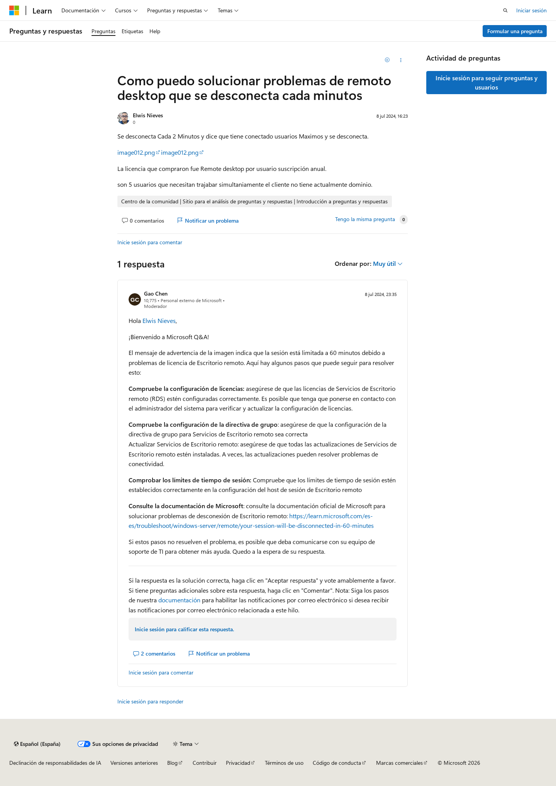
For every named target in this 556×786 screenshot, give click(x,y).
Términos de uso (284, 762)
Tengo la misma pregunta (365, 219)
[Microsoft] (14, 10)
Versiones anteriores (134, 762)
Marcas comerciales (399, 762)
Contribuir (205, 762)
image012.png (136, 152)
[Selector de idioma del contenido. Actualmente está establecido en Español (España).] (37, 744)
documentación (179, 600)
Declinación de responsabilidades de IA (55, 762)
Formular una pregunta (514, 31)
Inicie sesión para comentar (149, 242)
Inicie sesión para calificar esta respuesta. (184, 629)
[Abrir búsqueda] (505, 10)
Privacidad (238, 762)
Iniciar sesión (531, 10)
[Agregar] (387, 60)
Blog (172, 762)
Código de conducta (337, 762)
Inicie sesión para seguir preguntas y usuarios (486, 82)
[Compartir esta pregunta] (401, 60)
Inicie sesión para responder (150, 701)
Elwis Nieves (148, 115)
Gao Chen (156, 293)
